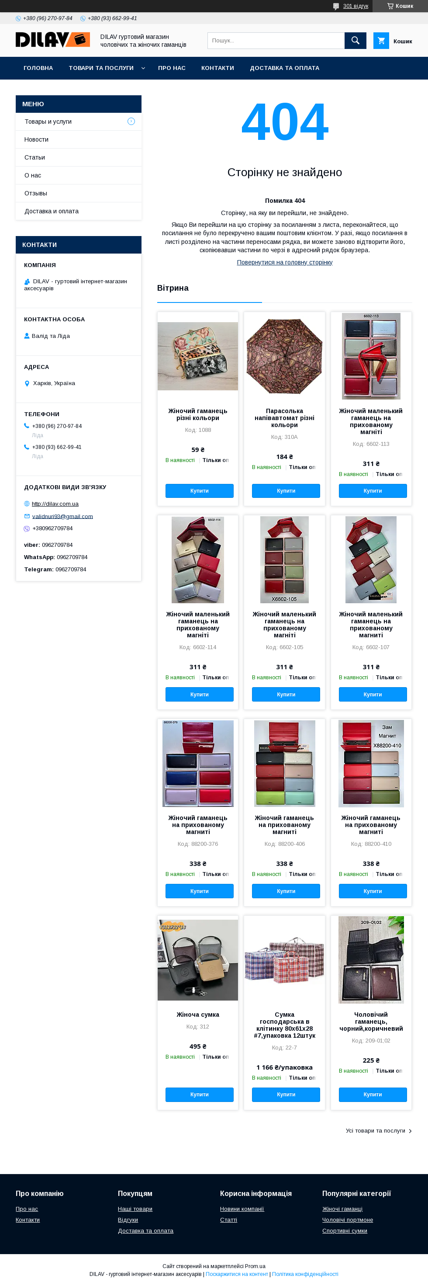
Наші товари (135, 1209)
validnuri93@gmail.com (62, 516)
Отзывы (35, 193)
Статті (228, 1219)
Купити (199, 491)
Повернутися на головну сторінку (285, 262)
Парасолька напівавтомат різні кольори (284, 417)
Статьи (34, 157)
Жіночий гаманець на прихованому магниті (198, 824)
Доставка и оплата (51, 211)
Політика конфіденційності (305, 1274)
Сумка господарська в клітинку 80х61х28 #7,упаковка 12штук (284, 1025)
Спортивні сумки (344, 1230)
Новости (36, 139)
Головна (38, 68)
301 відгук (355, 6)
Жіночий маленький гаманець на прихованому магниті (371, 625)
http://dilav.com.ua (55, 503)
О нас (32, 175)
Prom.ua (255, 1266)
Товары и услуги (48, 121)
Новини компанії (242, 1209)
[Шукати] (355, 40)
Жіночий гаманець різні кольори (198, 414)
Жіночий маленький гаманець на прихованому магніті (371, 421)
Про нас (172, 68)
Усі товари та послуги (375, 1130)
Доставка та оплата (284, 68)
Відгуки (128, 1219)
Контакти (217, 68)
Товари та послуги (101, 68)
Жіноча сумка (198, 1014)
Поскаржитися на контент (237, 1274)
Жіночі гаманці (342, 1209)
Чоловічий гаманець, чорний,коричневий (371, 1021)
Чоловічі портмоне (347, 1219)
